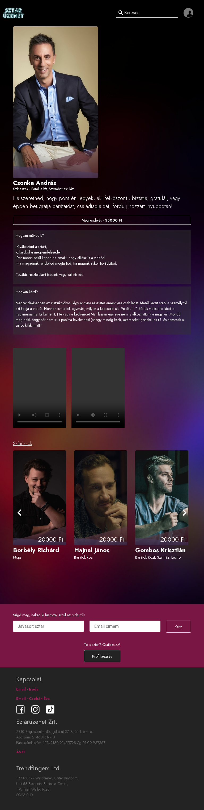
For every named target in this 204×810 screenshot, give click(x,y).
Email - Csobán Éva (33, 698)
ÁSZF (21, 752)
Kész (178, 626)
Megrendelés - (102, 220)
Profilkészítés (102, 656)
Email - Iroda (27, 689)
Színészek (22, 443)
